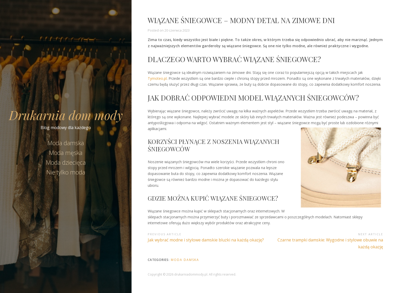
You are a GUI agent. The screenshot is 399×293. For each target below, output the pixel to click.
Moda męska (65, 153)
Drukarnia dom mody (66, 115)
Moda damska (66, 143)
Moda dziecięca (66, 162)
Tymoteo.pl (157, 78)
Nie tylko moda (66, 172)
